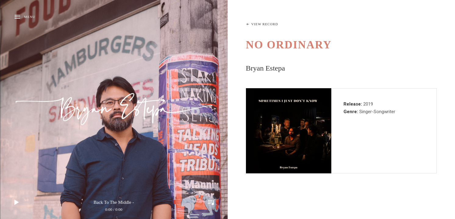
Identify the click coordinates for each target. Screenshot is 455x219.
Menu (29, 17)
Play (16, 202)
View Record (264, 24)
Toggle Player (211, 202)
